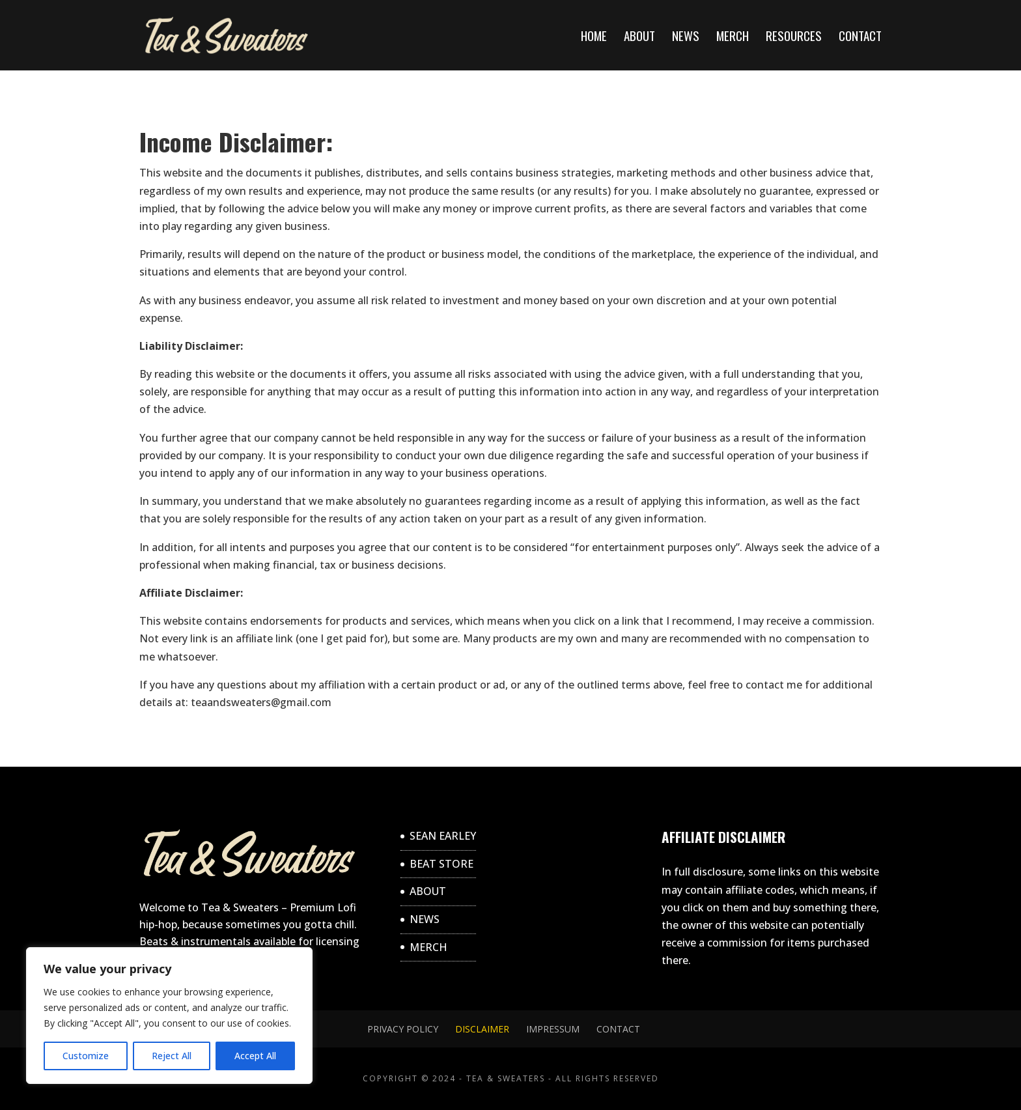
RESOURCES (794, 37)
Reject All (171, 1055)
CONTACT (860, 37)
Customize (86, 1055)
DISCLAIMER (482, 1029)
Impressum (553, 1029)
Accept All (255, 1055)
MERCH (732, 37)
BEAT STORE (441, 864)
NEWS (685, 37)
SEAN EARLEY (443, 836)
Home (594, 37)
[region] (169, 1015)
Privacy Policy (402, 1029)
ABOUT (639, 37)
